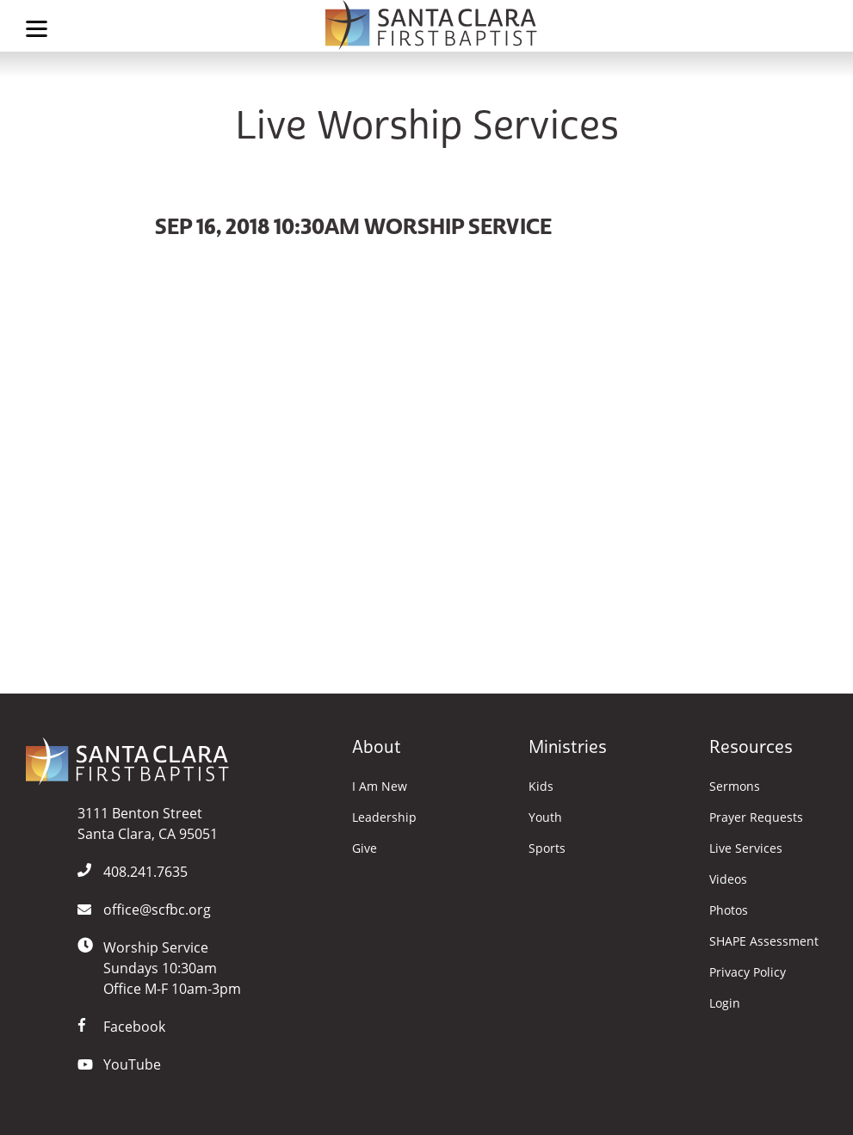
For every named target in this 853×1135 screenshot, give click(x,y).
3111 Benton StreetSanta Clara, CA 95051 (147, 823)
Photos (728, 910)
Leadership (384, 817)
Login (724, 1003)
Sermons (734, 786)
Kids (540, 786)
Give (364, 848)
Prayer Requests (756, 817)
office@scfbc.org (157, 909)
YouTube (132, 1064)
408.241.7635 (145, 871)
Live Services (745, 848)
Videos (728, 879)
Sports (547, 848)
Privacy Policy (747, 972)
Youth (545, 817)
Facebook (134, 1026)
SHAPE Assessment (764, 941)
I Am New (379, 786)
